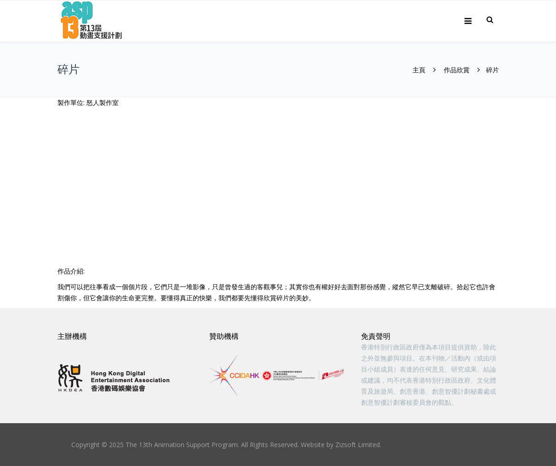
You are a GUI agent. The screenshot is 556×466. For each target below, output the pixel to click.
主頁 (419, 69)
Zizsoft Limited (357, 444)
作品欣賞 (457, 69)
